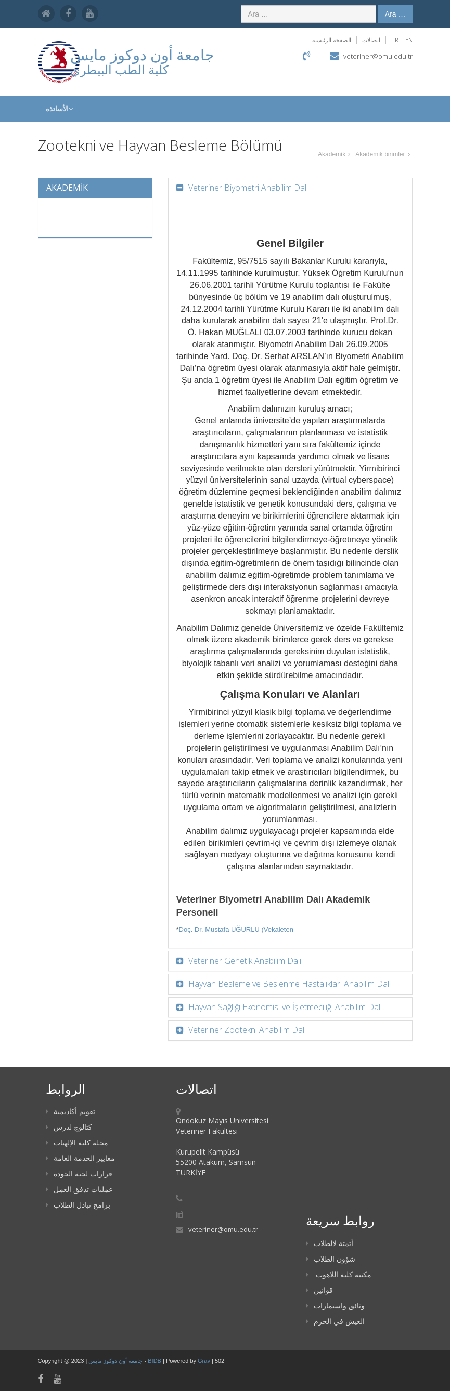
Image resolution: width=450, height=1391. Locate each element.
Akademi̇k (331, 154)
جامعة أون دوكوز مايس (116, 1361)
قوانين (319, 1290)
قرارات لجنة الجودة (79, 1173)
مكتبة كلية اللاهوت (338, 1274)
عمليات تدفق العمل (79, 1189)
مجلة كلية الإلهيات (77, 1142)
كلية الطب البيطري (119, 69)
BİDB (155, 1361)
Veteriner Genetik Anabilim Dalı (243, 960)
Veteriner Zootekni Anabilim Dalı (246, 1030)
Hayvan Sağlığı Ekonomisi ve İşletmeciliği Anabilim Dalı (284, 1007)
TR (394, 40)
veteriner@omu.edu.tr (378, 56)
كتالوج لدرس (69, 1127)
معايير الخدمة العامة (80, 1158)
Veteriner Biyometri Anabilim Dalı (247, 187)
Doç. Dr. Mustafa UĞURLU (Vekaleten (236, 929)
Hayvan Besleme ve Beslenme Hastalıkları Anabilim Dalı (288, 983)
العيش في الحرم (335, 1321)
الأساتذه (59, 108)
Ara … (395, 14)
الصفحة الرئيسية (331, 40)
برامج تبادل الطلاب (78, 1205)
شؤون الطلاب (330, 1259)
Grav (204, 1361)
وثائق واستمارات (335, 1305)
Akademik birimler (380, 154)
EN (409, 40)
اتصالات (371, 40)
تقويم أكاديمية (70, 1111)
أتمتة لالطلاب (329, 1243)
